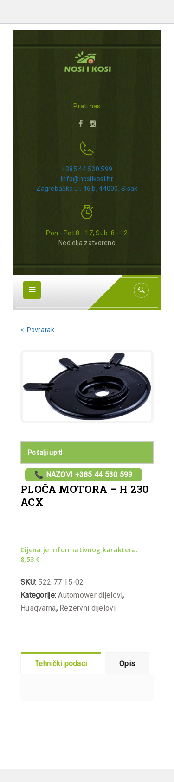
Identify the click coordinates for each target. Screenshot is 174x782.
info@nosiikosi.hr (87, 179)
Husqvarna (38, 608)
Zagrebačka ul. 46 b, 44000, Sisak (86, 188)
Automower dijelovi (90, 595)
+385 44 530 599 (87, 169)
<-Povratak (37, 330)
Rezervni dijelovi (87, 608)
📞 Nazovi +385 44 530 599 (83, 474)
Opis (127, 663)
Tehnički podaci (61, 663)
